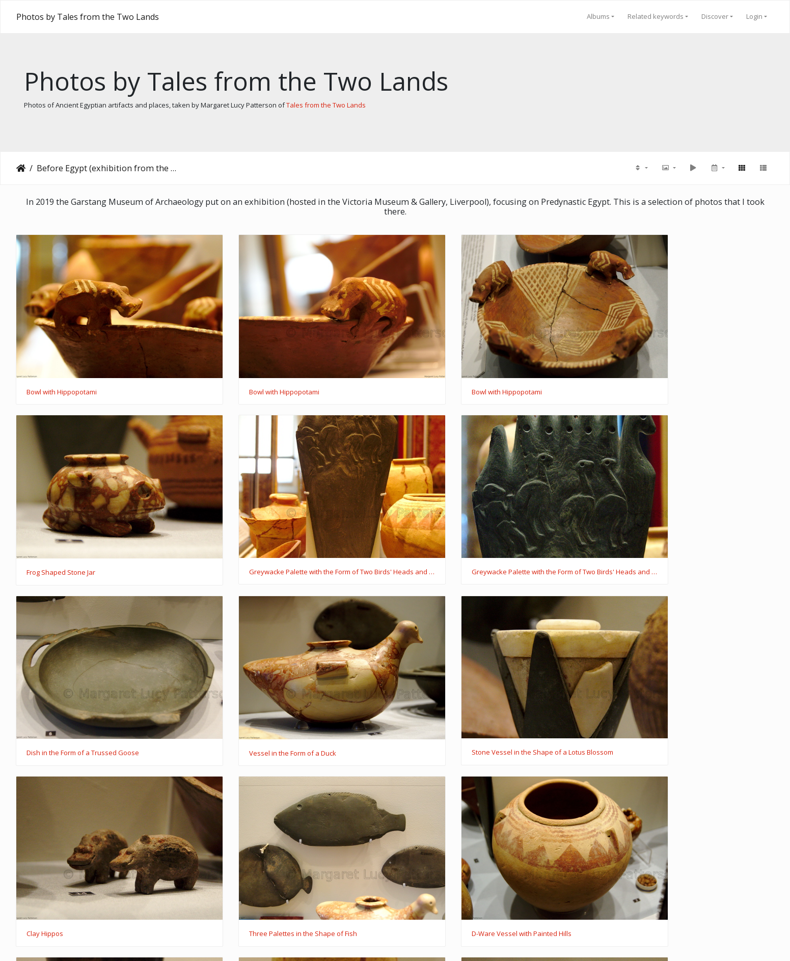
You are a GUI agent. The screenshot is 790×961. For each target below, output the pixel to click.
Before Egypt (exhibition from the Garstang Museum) (107, 168)
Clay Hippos (238, 693)
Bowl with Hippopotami (61, 372)
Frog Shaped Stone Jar (641, 372)
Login (754, 16)
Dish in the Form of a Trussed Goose (470, 532)
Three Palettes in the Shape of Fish (468, 693)
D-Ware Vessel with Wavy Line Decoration (284, 852)
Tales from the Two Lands (326, 105)
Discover (714, 16)
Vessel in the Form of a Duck (650, 532)
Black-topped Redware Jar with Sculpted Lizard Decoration (104, 852)
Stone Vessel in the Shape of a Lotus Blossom (97, 692)
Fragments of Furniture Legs (457, 852)
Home (20, 168)
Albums (598, 16)
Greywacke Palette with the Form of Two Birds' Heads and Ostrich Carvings (104, 532)
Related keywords (656, 16)
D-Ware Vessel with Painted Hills (656, 693)
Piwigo (414, 940)
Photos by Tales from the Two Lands (87, 16)
